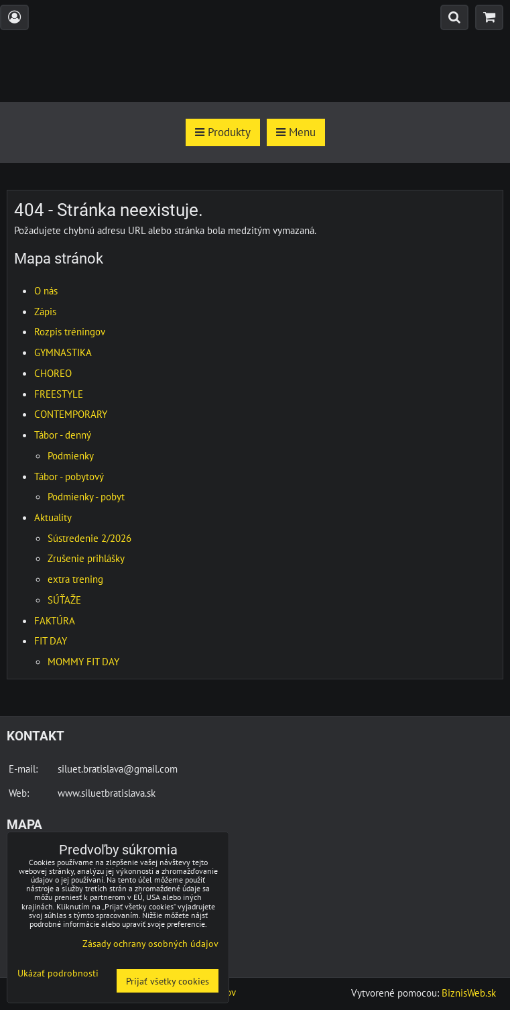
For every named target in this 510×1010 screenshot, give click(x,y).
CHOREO (53, 373)
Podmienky (71, 455)
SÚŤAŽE (64, 599)
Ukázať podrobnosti (58, 973)
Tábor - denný (62, 434)
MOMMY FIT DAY (83, 661)
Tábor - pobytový (69, 476)
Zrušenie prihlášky (86, 558)
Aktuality (53, 517)
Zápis (45, 311)
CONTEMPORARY (70, 413)
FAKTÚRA (54, 620)
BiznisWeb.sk (469, 992)
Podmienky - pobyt (86, 496)
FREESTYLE (58, 393)
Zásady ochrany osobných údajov (150, 943)
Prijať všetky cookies (167, 980)
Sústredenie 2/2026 (89, 538)
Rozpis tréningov (69, 331)
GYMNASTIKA (63, 352)
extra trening (75, 578)
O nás (46, 290)
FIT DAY (50, 640)
